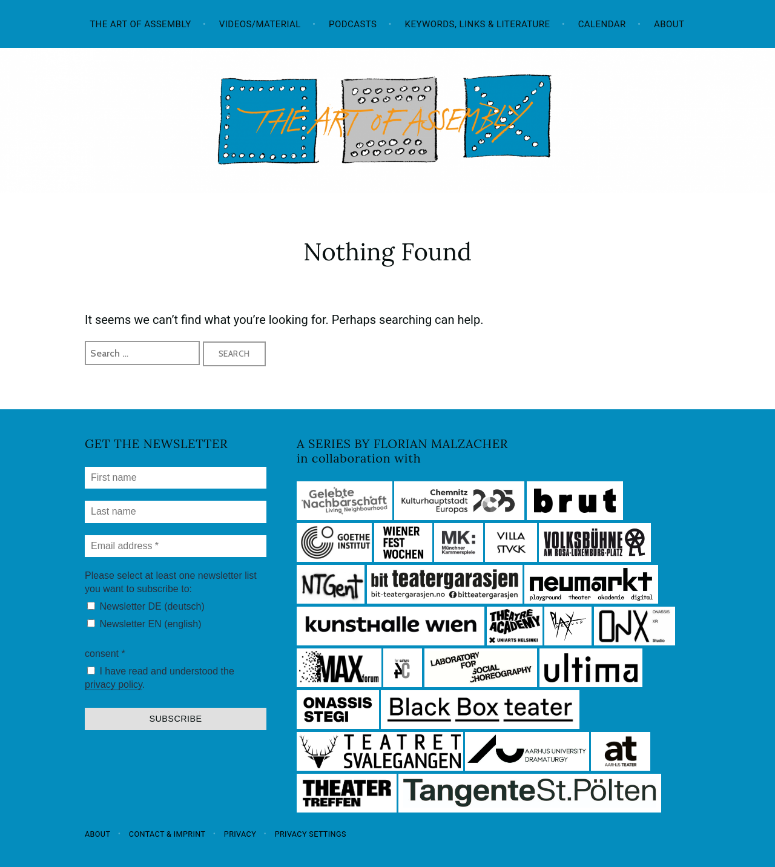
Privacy (240, 833)
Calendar (602, 24)
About (669, 24)
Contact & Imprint (167, 833)
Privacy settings (310, 833)
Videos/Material (260, 24)
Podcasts (353, 24)
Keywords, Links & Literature (477, 24)
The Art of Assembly (140, 24)
